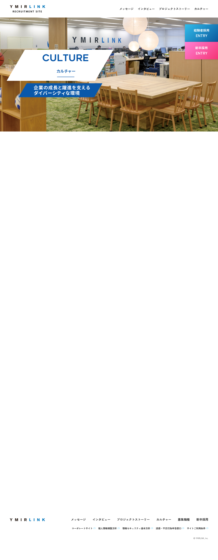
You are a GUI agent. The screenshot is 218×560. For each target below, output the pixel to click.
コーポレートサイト (82, 529)
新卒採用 (202, 520)
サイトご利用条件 (196, 529)
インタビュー (146, 9)
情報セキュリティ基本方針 (136, 529)
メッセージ (126, 9)
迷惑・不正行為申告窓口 (168, 529)
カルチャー (201, 9)
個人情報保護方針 (107, 529)
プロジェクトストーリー (174, 9)
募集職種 (184, 520)
